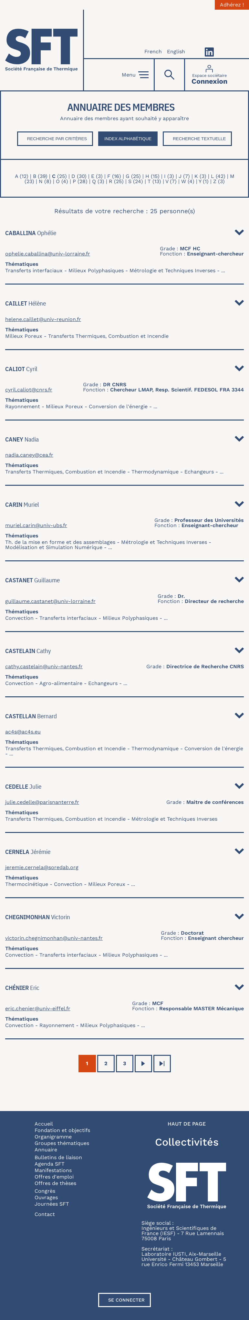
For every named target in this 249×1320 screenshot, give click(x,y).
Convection (19, 618)
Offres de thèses (55, 1183)
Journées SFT (52, 1204)
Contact (45, 1214)
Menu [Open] (135, 75)
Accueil (44, 1124)
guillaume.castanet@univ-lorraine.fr (50, 601)
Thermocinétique (26, 884)
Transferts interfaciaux (34, 270)
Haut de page (187, 1124)
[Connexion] (209, 74)
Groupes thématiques (62, 1143)
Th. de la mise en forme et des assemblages (60, 542)
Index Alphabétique (127, 138)
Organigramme (53, 1137)
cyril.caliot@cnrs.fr (28, 389)
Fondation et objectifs (62, 1130)
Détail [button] (239, 234)
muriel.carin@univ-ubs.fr (36, 525)
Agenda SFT (50, 1164)
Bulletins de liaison (58, 1157)
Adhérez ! (232, 4)
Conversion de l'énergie (118, 406)
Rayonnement (22, 406)
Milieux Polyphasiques (96, 270)
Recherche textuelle (199, 138)
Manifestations (53, 1170)
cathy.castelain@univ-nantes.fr (44, 666)
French (153, 51)
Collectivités (187, 1142)
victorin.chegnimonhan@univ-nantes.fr (54, 938)
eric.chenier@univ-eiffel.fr (37, 1008)
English (176, 51)
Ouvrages (46, 1197)
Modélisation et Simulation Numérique (53, 547)
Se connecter (126, 1300)
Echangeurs (199, 472)
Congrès (45, 1191)
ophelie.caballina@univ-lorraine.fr (47, 253)
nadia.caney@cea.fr (29, 455)
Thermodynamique (155, 472)
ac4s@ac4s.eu (23, 731)
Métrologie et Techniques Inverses (172, 270)
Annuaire (46, 1150)
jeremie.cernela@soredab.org (41, 867)
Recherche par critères (57, 138)
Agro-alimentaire (60, 683)
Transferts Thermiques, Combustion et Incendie (108, 336)
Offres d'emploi (54, 1177)
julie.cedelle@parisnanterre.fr (42, 802)
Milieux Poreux (23, 336)
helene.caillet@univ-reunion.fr (43, 319)
